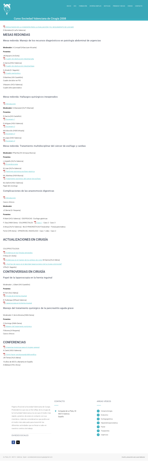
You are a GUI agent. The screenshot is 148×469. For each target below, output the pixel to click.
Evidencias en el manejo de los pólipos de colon (24, 260)
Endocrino (104, 415)
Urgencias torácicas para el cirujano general (22, 347)
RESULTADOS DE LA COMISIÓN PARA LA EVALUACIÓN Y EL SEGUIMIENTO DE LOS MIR (40, 27)
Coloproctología (106, 411)
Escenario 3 (10, 134)
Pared (103, 427)
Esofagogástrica (107, 419)
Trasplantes (105, 431)
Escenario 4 (10, 141)
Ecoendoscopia (12, 164)
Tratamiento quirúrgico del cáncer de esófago (23, 179)
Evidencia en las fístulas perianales (19, 253)
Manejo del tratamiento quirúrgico (19, 326)
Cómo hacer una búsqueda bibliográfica (21, 355)
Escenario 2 (10, 126)
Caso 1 (39, 223)
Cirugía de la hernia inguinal (16, 296)
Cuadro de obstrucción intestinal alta (20, 59)
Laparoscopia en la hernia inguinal (19, 303)
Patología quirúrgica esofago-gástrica (20, 171)
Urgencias (104, 435)
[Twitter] (18, 442)
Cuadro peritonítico (13, 73)
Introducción (11, 104)
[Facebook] (13, 442)
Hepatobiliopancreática (109, 423)
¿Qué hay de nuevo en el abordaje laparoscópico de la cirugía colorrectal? (34, 264)
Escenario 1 (10, 119)
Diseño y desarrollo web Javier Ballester (133, 457)
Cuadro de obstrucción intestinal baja (20, 66)
